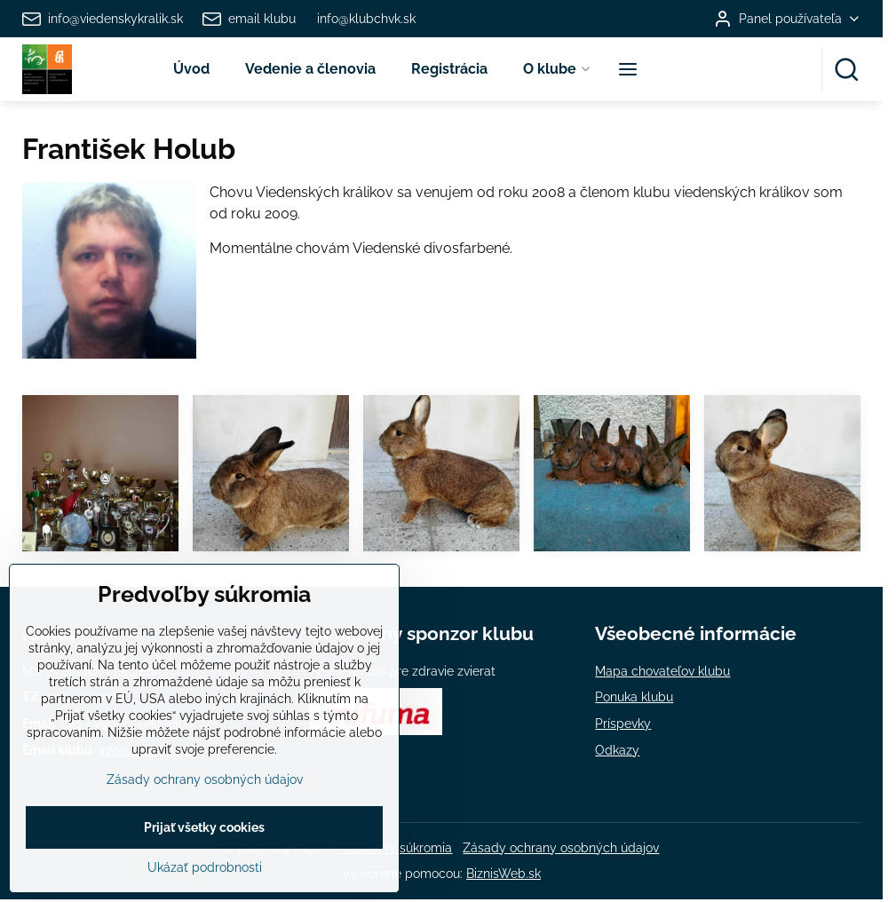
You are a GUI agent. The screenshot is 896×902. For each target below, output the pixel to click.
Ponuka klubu (634, 697)
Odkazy (617, 750)
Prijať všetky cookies (204, 859)
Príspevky (623, 723)
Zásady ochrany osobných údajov (561, 848)
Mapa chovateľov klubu (662, 671)
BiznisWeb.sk (503, 873)
